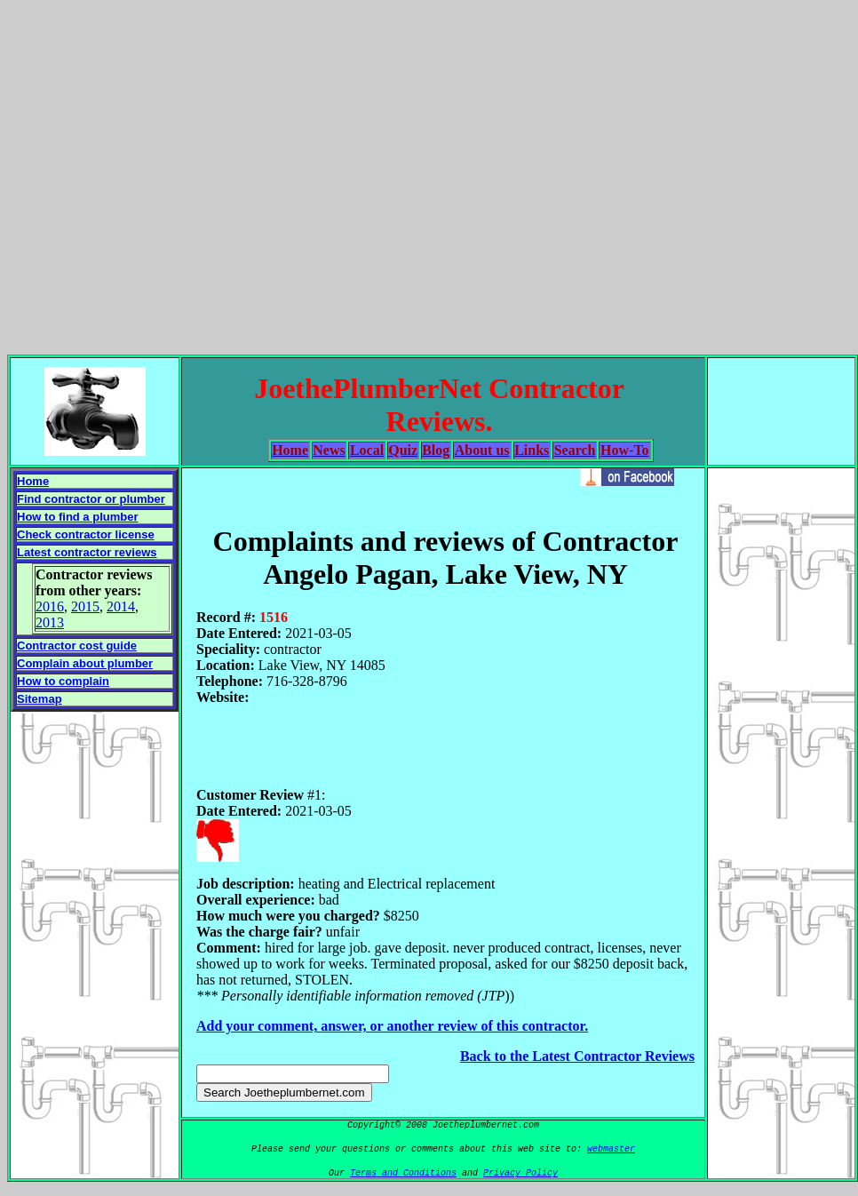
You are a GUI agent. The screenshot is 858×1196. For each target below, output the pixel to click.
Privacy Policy (520, 1173)
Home (33, 481)
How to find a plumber (78, 516)
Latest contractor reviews (87, 552)
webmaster (611, 1149)
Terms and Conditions (403, 1173)
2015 (85, 606)
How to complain (63, 681)
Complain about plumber (85, 663)
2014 (121, 606)
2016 (50, 606)
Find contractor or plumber (91, 499)
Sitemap (39, 699)
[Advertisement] (425, 173)
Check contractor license (86, 534)
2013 (50, 622)
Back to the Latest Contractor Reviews (577, 1056)
